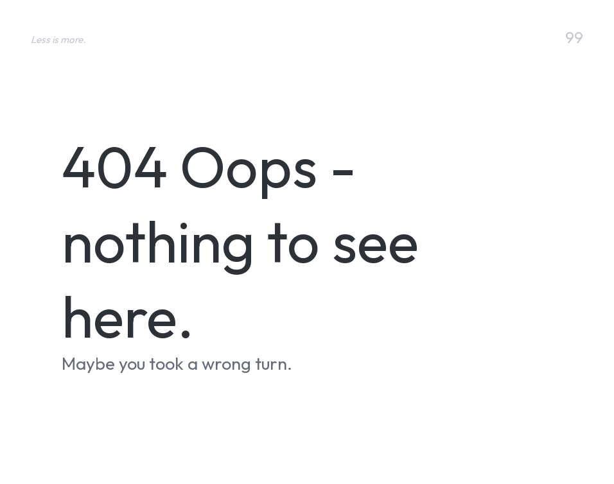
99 (574, 38)
